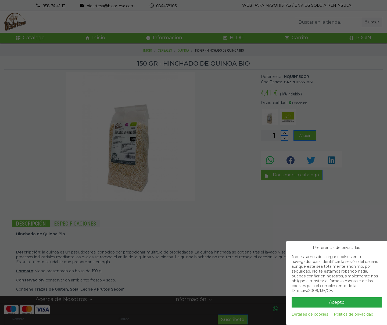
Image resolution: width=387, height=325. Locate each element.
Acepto (337, 302)
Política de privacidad (353, 314)
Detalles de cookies (310, 314)
